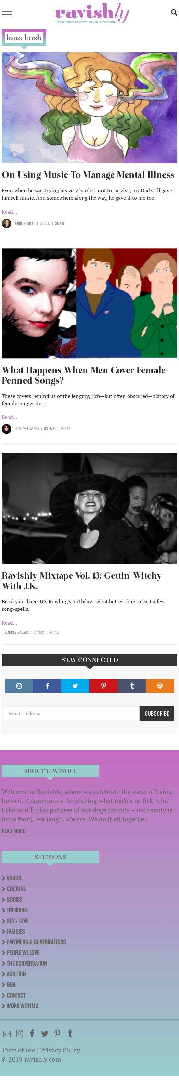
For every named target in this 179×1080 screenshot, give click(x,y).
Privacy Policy (60, 1050)
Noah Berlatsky (27, 428)
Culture (16, 889)
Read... (9, 211)
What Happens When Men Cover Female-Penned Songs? (85, 375)
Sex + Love (17, 921)
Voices (14, 878)
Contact (16, 995)
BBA (11, 985)
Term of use (18, 1050)
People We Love (23, 953)
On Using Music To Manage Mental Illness (88, 174)
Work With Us (22, 1006)
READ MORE (13, 831)
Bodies (14, 899)
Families (16, 931)
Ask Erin (16, 974)
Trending (17, 910)
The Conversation (27, 963)
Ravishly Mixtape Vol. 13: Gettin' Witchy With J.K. (82, 581)
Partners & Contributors (36, 942)
